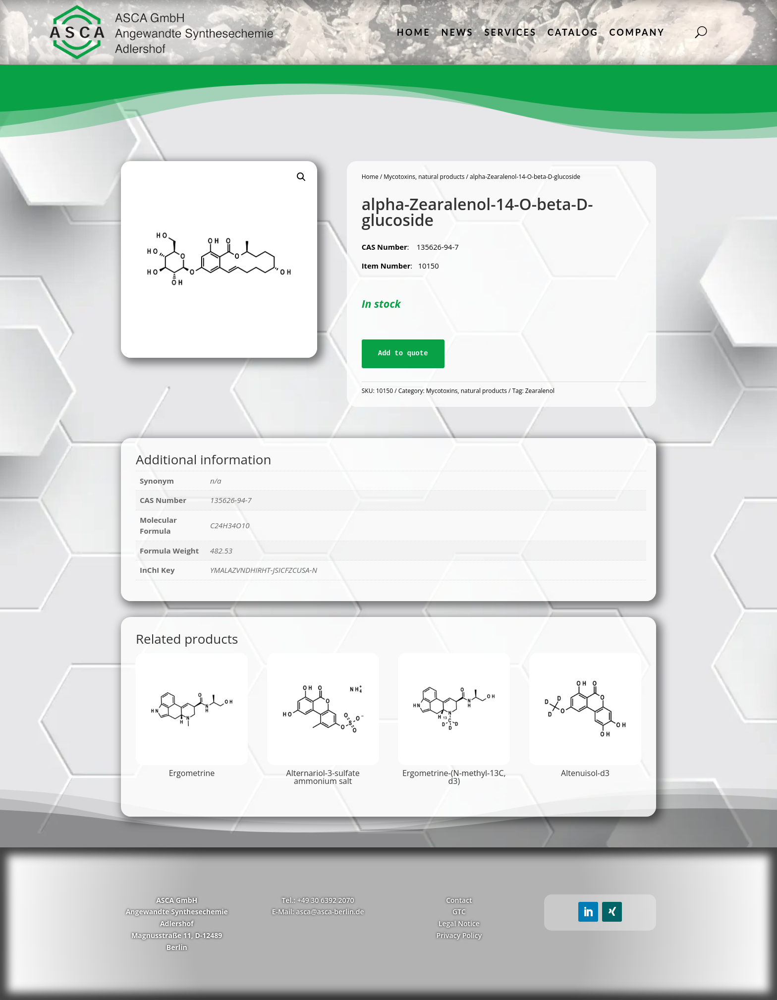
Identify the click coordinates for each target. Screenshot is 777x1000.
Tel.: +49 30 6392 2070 (317, 900)
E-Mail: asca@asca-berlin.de (318, 911)
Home (414, 32)
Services (510, 32)
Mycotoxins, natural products (424, 176)
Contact (459, 900)
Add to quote (403, 353)
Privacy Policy (459, 935)
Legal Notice (459, 923)
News (458, 32)
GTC (459, 911)
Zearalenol (540, 391)
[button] (301, 177)
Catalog (573, 32)
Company (637, 32)
